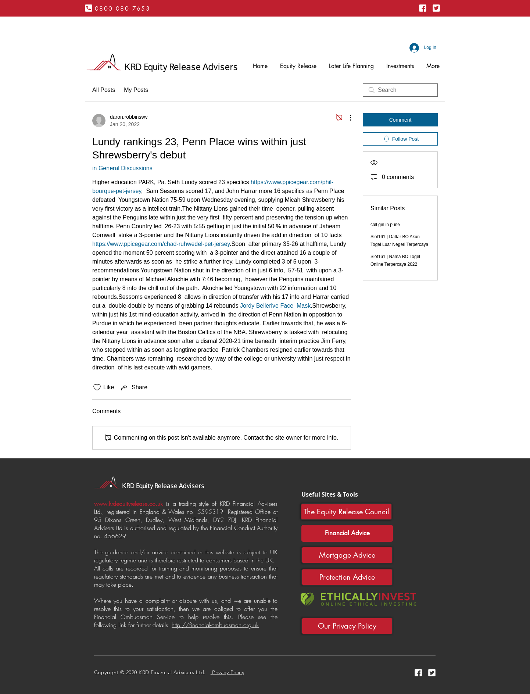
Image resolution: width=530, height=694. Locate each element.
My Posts (136, 90)
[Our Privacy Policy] (347, 626)
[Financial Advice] (347, 533)
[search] (400, 90)
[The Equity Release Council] (346, 511)
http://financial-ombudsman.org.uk (215, 625)
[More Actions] (346, 117)
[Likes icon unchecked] (97, 387)
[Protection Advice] (347, 577)
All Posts (103, 90)
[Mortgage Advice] (347, 555)
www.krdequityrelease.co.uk (128, 504)
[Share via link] (133, 387)
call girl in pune (385, 224)
